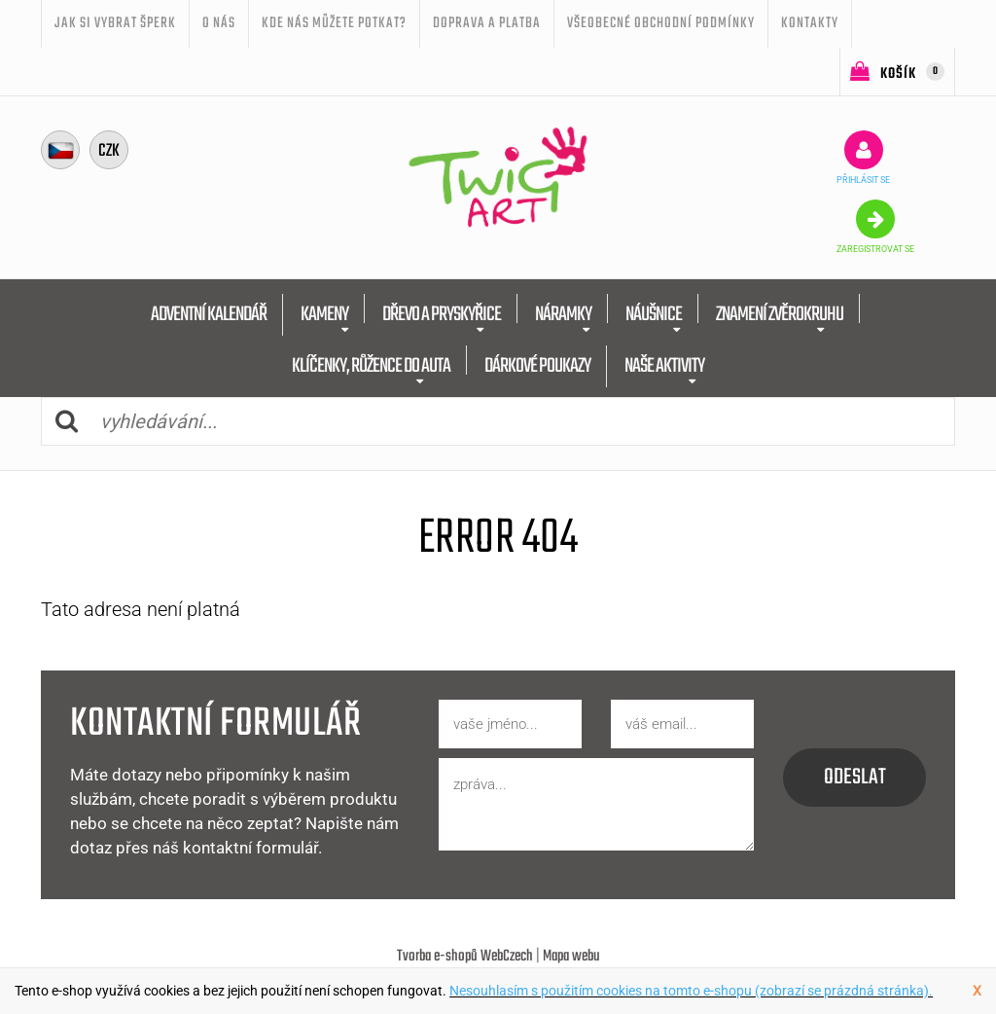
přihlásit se (863, 157)
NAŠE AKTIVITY (664, 366)
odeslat (855, 777)
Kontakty (809, 23)
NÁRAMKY (563, 315)
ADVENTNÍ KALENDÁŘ (209, 315)
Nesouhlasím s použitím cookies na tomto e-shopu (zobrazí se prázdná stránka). (691, 990)
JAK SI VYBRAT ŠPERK (115, 23)
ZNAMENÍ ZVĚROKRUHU (779, 315)
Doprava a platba (487, 23)
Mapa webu (571, 956)
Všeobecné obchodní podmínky (661, 23)
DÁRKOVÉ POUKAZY (537, 366)
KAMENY (324, 315)
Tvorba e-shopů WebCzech (465, 956)
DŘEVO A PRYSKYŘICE (441, 315)
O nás (218, 23)
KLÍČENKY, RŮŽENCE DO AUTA (371, 366)
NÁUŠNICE (653, 315)
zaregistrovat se (875, 226)
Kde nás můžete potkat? (334, 23)
